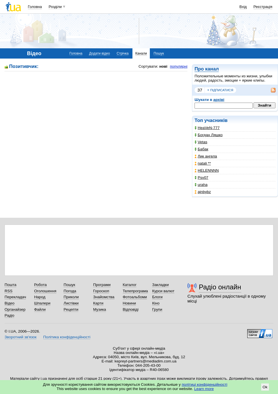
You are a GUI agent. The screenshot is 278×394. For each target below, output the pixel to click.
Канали (141, 53)
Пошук (159, 53)
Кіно (156, 303)
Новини (129, 303)
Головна (35, 7)
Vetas (201, 142)
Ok (265, 387)
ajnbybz (203, 192)
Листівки (71, 303)
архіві (218, 100)
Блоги (157, 297)
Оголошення (45, 291)
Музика (99, 309)
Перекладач (15, 297)
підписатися (220, 90)
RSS (9, 291)
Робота (40, 285)
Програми (102, 285)
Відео (10, 303)
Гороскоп (101, 291)
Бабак (201, 149)
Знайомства (104, 297)
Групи (157, 309)
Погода (70, 291)
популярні (178, 66)
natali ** (203, 163)
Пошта (10, 285)
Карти (98, 303)
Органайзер (15, 309)
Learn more (204, 389)
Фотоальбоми (135, 297)
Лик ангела (206, 156)
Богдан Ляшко (208, 135)
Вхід (243, 7)
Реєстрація (263, 7)
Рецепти (71, 309)
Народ (40, 297)
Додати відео (99, 53)
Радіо (9, 315)
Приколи (71, 297)
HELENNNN (207, 170)
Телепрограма (135, 291)
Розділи (55, 7)
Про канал (207, 69)
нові (163, 66)
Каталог (130, 285)
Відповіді (131, 309)
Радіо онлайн (220, 287)
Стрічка (122, 53)
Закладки (160, 285)
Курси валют (163, 291)
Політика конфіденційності (66, 337)
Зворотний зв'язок (20, 337)
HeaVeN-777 (207, 128)
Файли (40, 309)
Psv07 (201, 177)
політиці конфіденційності (204, 384)
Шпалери (42, 303)
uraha (201, 185)
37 (199, 90)
